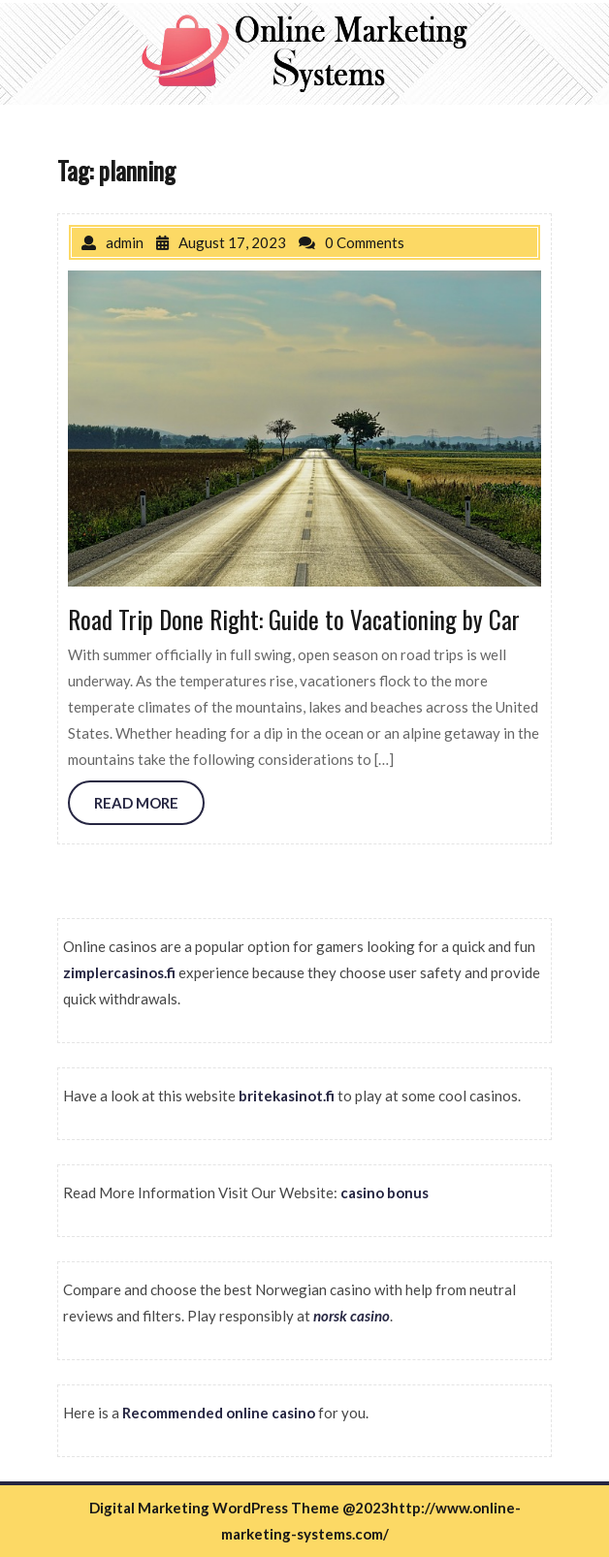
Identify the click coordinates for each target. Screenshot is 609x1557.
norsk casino (351, 1315)
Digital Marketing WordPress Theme (214, 1507)
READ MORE (136, 802)
